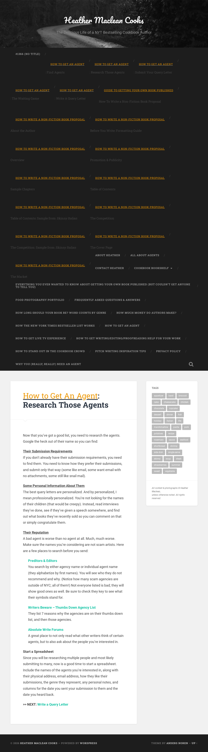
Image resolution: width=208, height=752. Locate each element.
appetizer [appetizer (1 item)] (158, 396)
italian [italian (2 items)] (170, 421)
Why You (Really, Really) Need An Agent (48, 364)
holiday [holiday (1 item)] (158, 421)
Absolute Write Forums (45, 630)
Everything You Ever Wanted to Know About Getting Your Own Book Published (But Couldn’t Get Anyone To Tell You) (103, 286)
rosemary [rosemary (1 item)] (159, 440)
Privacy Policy (168, 351)
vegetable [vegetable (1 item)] (170, 471)
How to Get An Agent (122, 325)
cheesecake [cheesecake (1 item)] (170, 402)
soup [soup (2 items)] (168, 458)
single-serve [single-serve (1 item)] (174, 452)
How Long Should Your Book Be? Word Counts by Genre (61, 312)
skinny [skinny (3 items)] (157, 458)
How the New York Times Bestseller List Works (55, 325)
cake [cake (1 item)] (156, 402)
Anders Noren (177, 743)
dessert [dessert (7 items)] (157, 414)
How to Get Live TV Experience (41, 338)
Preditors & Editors (42, 561)
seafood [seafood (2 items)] (184, 440)
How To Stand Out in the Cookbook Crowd (50, 351)
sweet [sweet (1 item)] (157, 471)
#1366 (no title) (28, 54)
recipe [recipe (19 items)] (171, 433)
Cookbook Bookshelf (151, 268)
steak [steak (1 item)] (178, 458)
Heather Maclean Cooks (104, 20)
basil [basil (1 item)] (171, 396)
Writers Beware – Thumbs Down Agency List (62, 607)
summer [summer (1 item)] (176, 465)
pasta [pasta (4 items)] (176, 427)
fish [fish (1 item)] (180, 414)
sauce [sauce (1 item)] (172, 440)
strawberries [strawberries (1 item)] (160, 465)
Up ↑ (195, 743)
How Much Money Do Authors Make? (146, 312)
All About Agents (144, 255)
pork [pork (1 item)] (186, 427)
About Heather (107, 255)
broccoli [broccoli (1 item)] (183, 396)
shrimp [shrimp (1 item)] (173, 446)
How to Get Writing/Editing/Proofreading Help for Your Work (128, 338)
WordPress (88, 743)
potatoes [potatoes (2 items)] (158, 433)
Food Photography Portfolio (40, 300)
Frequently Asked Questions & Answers (107, 300)
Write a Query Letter (52, 705)
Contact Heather (109, 268)
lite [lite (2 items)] (179, 421)
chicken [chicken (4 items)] (184, 402)
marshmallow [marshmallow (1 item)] (161, 427)
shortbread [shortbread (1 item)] (159, 446)
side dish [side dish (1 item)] (158, 452)
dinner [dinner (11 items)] (169, 414)
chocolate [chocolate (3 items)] (159, 408)
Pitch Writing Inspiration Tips (120, 351)
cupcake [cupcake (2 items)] (173, 408)
